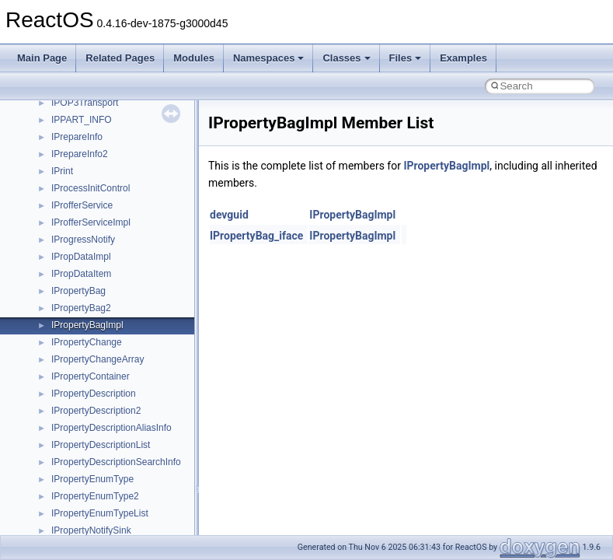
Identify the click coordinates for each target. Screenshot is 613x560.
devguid (229, 214)
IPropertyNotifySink (91, 530)
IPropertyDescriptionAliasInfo (111, 427)
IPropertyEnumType (92, 479)
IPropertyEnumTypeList (99, 513)
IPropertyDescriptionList (100, 444)
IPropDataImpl (81, 256)
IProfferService (82, 205)
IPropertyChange (86, 342)
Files (405, 58)
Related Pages (120, 58)
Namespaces (269, 58)
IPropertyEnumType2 (95, 496)
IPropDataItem (81, 273)
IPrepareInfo (77, 136)
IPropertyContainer (90, 376)
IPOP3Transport (84, 102)
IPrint (62, 171)
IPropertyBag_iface (256, 235)
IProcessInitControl (90, 188)
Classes (346, 58)
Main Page (42, 58)
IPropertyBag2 (81, 308)
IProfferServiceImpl (91, 222)
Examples (463, 58)
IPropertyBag (78, 290)
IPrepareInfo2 (79, 154)
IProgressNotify (83, 239)
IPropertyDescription (93, 393)
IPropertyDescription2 (96, 410)
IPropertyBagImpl (87, 325)
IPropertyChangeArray (97, 359)
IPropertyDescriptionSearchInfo (116, 462)
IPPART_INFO (81, 119)
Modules (193, 58)
